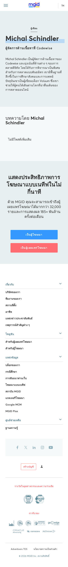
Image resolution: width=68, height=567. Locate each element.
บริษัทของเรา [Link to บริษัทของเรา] (12, 292)
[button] (34, 284)
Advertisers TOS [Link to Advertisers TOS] (19, 549)
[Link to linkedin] (34, 447)
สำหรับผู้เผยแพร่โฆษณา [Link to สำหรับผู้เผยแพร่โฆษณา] (18, 341)
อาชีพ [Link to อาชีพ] (8, 312)
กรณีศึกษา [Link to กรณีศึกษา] (11, 371)
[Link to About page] (34, 499)
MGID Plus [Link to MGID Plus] (11, 411)
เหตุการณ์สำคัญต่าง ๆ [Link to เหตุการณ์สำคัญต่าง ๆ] (17, 325)
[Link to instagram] (42, 447)
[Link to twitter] (26, 447)
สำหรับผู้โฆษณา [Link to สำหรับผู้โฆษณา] (14, 348)
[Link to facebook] (17, 447)
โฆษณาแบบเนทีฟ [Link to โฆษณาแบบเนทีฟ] (15, 385)
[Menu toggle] (6, 5)
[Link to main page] (34, 5)
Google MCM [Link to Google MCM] (13, 404)
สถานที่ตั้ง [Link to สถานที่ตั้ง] (10, 305)
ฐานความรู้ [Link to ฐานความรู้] (11, 428)
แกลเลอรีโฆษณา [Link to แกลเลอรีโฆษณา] (14, 398)
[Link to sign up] (28, 467)
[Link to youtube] (51, 447)
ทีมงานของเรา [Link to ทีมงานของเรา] (13, 298)
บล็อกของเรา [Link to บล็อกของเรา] (12, 365)
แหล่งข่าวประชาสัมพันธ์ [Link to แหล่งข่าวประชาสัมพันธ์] (18, 318)
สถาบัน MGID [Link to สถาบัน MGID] (13, 391)
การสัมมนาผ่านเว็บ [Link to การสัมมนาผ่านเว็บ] (16, 378)
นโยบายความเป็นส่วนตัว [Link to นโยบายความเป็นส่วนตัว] (45, 549)
